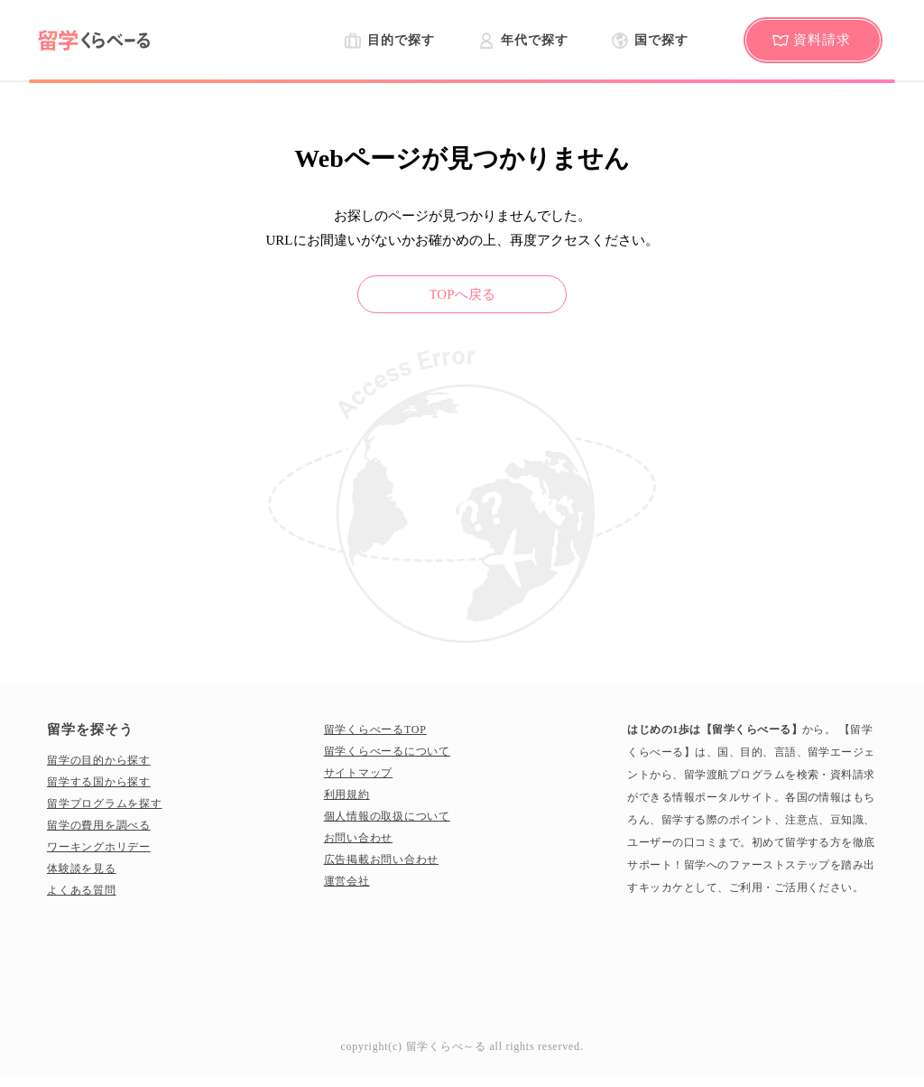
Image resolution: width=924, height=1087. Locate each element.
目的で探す (400, 40)
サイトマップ (358, 772)
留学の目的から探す (99, 760)
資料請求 (822, 40)
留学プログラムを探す (104, 803)
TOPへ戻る (461, 294)
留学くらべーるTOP (375, 729)
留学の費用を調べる (99, 825)
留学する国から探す (99, 782)
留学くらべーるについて (387, 751)
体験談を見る (81, 868)
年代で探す (534, 40)
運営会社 (347, 881)
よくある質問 (81, 890)
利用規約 (347, 794)
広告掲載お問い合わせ (381, 859)
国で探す (661, 40)
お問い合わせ (358, 838)
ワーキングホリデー (99, 847)
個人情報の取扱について (387, 816)
